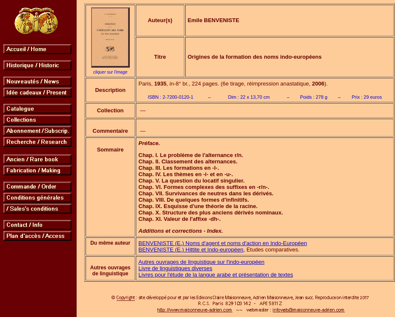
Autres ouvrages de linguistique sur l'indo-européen (201, 262)
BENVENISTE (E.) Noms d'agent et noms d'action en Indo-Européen (222, 243)
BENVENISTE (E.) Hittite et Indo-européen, (191, 249)
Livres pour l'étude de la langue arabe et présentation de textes (215, 274)
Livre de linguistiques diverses (175, 268)
